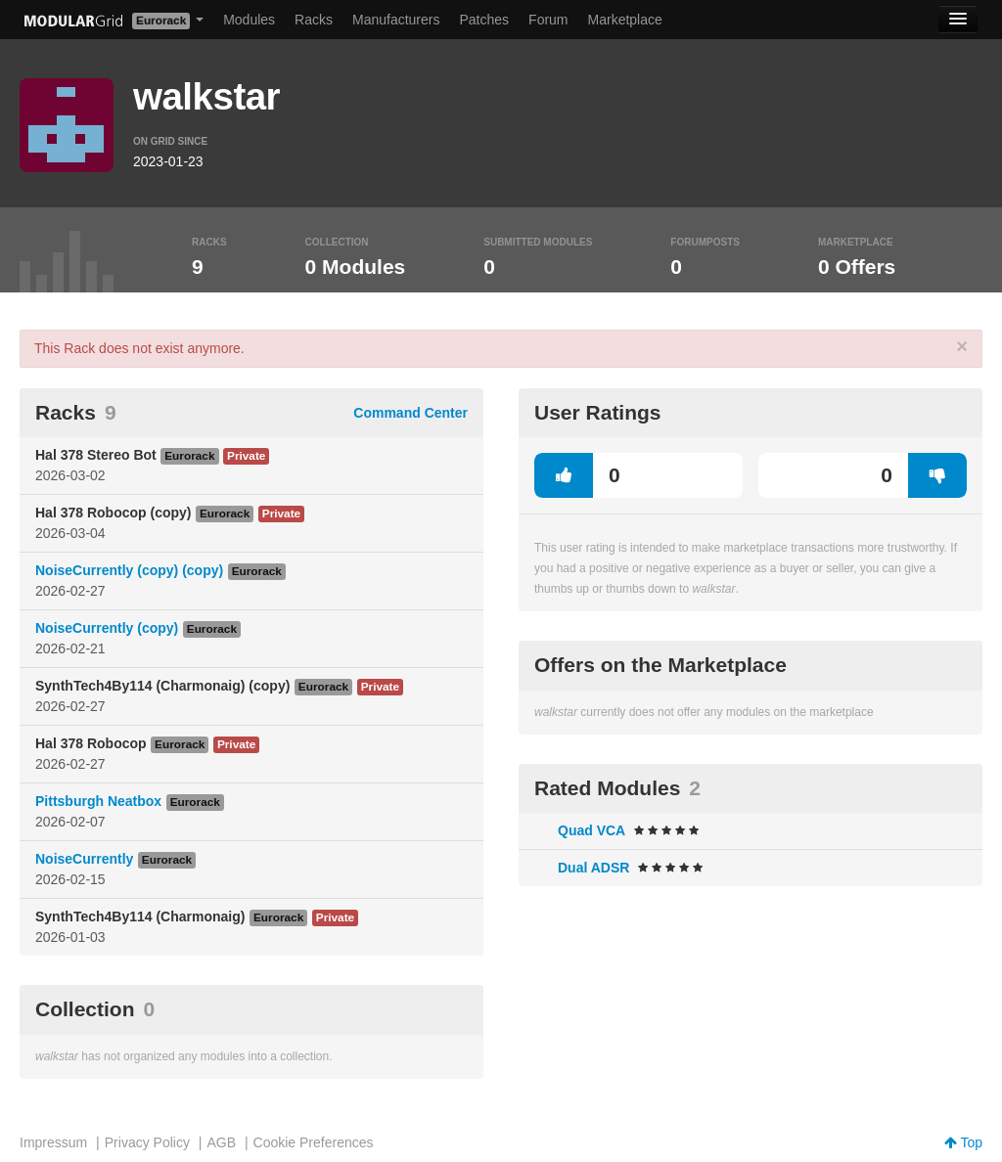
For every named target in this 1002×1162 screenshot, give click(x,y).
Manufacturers (395, 19)
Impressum (53, 1142)
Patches (484, 19)
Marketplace (625, 19)
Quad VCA (591, 830)
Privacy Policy (147, 1142)
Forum (548, 19)
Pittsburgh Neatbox (98, 801)
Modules (249, 19)
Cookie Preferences (313, 1142)
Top (963, 1142)
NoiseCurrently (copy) (106, 628)
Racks (314, 19)
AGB (221, 1142)
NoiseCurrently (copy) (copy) (129, 570)
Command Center (410, 413)
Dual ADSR (593, 867)
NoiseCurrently (84, 859)
